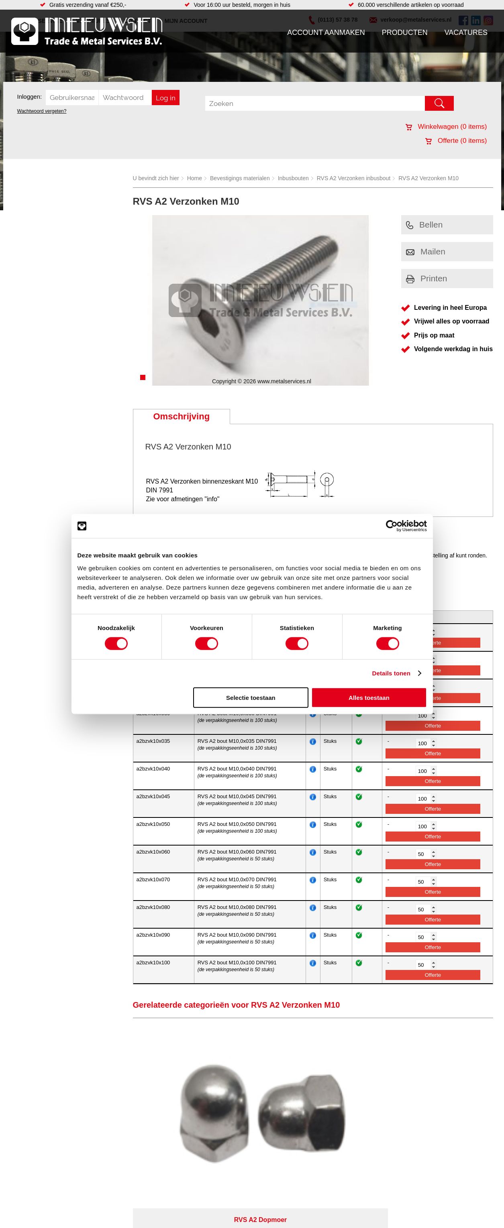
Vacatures (466, 32)
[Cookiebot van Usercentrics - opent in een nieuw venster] (392, 526)
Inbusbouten (293, 178)
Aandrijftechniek (104, 1223)
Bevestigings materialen (240, 178)
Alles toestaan (369, 697)
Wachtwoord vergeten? (42, 111)
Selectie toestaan (250, 697)
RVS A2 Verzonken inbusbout (353, 178)
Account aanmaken (326, 32)
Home (194, 178)
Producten (405, 32)
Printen (426, 278)
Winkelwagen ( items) (446, 126)
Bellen (424, 224)
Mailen (425, 251)
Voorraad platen (295, 1223)
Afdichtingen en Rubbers (197, 1223)
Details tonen (391, 673)
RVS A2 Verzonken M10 (428, 178)
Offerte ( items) (456, 140)
